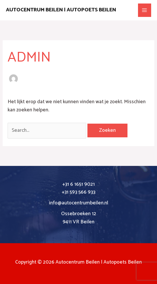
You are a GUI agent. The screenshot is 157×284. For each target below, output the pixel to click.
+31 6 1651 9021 (78, 184)
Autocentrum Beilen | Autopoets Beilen (61, 10)
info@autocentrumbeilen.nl (78, 203)
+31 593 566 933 (78, 192)
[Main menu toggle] (144, 10)
